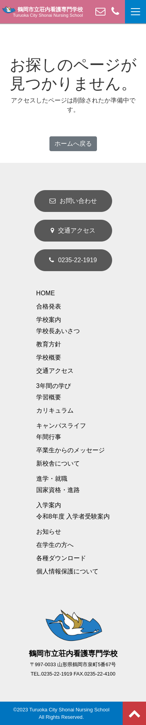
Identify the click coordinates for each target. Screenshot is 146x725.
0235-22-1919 (73, 260)
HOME (45, 293)
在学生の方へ (55, 545)
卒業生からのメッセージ (70, 450)
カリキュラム (55, 410)
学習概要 (48, 397)
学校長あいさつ (58, 331)
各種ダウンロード (61, 558)
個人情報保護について (67, 571)
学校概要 (48, 357)
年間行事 (48, 437)
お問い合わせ (73, 201)
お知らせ (48, 531)
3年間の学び (53, 386)
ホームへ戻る (73, 143)
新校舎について (58, 463)
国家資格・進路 (58, 490)
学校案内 (48, 319)
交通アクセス (73, 230)
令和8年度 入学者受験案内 (73, 516)
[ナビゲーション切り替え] (135, 11)
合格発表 (48, 306)
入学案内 (48, 505)
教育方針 (48, 344)
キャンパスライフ (61, 425)
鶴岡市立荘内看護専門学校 (42, 10)
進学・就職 (51, 478)
